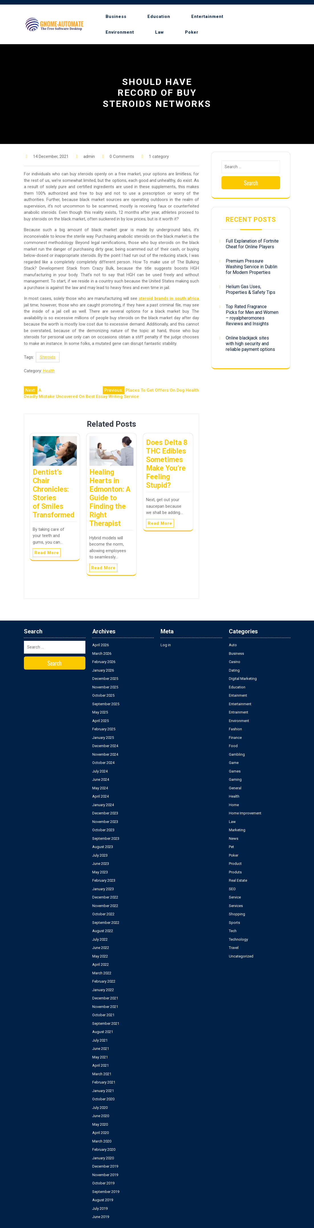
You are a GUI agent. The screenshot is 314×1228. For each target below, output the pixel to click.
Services (236, 906)
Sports (234, 922)
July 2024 (100, 771)
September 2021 (105, 1023)
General (235, 788)
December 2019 (105, 1166)
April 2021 (100, 1065)
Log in (166, 645)
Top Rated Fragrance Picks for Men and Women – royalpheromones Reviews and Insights (252, 315)
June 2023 (100, 863)
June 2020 (100, 1116)
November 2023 (105, 822)
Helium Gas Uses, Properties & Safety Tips (250, 289)
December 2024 (105, 746)
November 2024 (105, 754)
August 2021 (102, 1032)
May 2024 (100, 788)
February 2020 (103, 1149)
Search (251, 182)
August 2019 (102, 1200)
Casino (234, 662)
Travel (234, 948)
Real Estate (238, 880)
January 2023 (103, 889)
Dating (234, 670)
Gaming (235, 779)
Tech (233, 931)
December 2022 (105, 897)
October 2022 (103, 914)
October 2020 (103, 1099)
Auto (233, 645)
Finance (235, 737)
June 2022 (100, 948)
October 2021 (103, 1015)
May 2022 (100, 956)
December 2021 (105, 998)
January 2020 (103, 1158)
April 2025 (100, 721)
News (233, 838)
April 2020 (100, 1133)
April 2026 (100, 645)
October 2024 (103, 763)
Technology (238, 939)
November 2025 (105, 687)
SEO (232, 889)
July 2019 (100, 1208)
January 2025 (103, 737)
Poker (191, 32)
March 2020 (101, 1141)
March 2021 (101, 1074)
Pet (231, 847)
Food (233, 746)
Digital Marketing (243, 678)
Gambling (237, 754)
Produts (235, 872)
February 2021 (103, 1082)
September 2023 (105, 838)
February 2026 (103, 662)
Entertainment (207, 16)
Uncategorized (241, 956)
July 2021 (100, 1040)
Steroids (48, 357)
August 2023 (102, 847)
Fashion (235, 729)
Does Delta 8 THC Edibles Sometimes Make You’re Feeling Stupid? (166, 463)
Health (49, 370)
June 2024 (100, 779)
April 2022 (100, 964)
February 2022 (103, 981)
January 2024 (103, 805)
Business (116, 16)
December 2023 (105, 813)
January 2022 (103, 990)
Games (235, 771)
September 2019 (105, 1192)
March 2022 (101, 973)
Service (235, 897)
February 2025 (103, 729)
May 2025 (100, 712)
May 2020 (100, 1124)
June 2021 (100, 1048)
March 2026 (101, 653)
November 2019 (105, 1175)
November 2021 (105, 1007)
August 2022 (102, 931)
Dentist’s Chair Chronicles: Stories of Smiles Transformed (53, 493)
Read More (46, 552)
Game (234, 763)
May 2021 (100, 1057)
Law (159, 32)
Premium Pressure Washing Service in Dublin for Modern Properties (251, 266)
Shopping (237, 914)
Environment (120, 32)
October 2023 (103, 830)
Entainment (238, 695)
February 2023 (103, 880)
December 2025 (105, 678)
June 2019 (100, 1217)
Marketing (237, 830)
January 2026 (103, 670)
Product (235, 863)
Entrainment (238, 712)
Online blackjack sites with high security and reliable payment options (250, 343)
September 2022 (105, 922)
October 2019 (103, 1183)
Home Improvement (245, 813)
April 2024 (100, 796)
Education (158, 16)
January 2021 (103, 1091)
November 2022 (105, 906)
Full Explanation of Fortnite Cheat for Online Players (252, 243)
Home (234, 805)
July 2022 (100, 939)
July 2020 (100, 1107)
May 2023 (100, 872)
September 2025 (105, 704)
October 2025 (103, 695)
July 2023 (100, 855)
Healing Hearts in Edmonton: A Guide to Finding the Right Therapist (109, 498)
